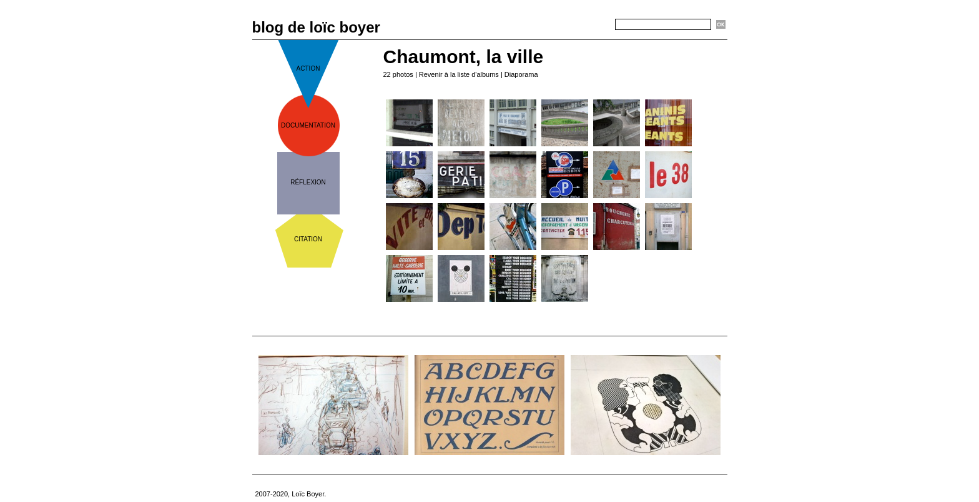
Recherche (593, 25)
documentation (308, 125)
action (308, 68)
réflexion (308, 182)
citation (308, 239)
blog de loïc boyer (316, 27)
